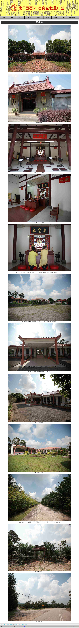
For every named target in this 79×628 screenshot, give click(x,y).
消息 (47, 17)
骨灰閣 (38, 17)
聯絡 (64, 17)
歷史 (12, 17)
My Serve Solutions (27, 626)
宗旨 (20, 17)
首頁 (4, 17)
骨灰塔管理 (72, 17)
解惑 (56, 17)
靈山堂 (29, 17)
